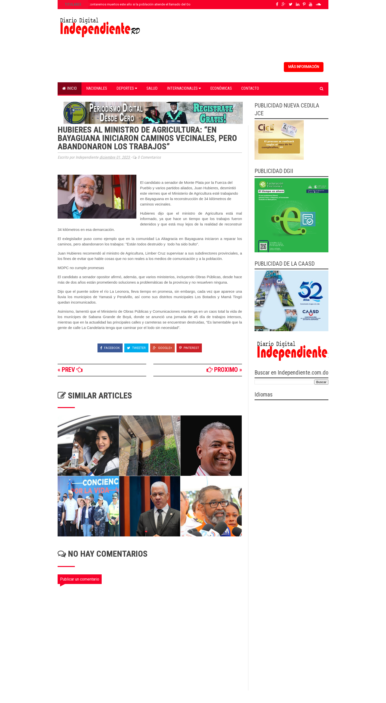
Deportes (126, 88)
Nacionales (96, 88)
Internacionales (184, 88)
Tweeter (136, 348)
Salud (152, 88)
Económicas (221, 88)
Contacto (250, 88)
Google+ (162, 348)
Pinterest (189, 348)
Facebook (110, 348)
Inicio (69, 88)
